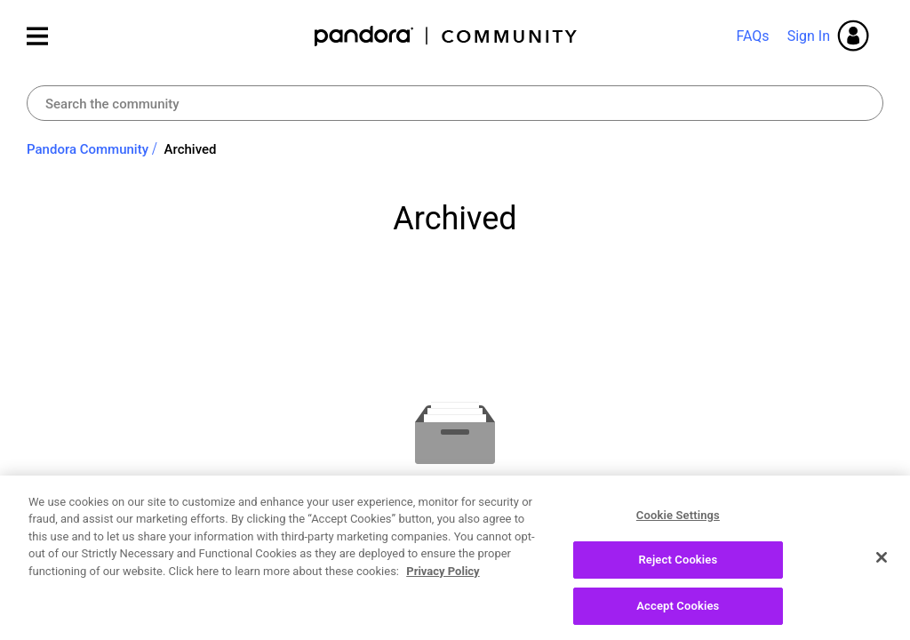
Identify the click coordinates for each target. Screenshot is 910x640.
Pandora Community (446, 36)
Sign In (808, 36)
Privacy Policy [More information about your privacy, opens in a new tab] (442, 576)
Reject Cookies (677, 565)
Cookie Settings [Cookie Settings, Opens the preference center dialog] (678, 520)
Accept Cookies (677, 612)
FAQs (752, 36)
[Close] (881, 562)
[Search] (455, 103)
